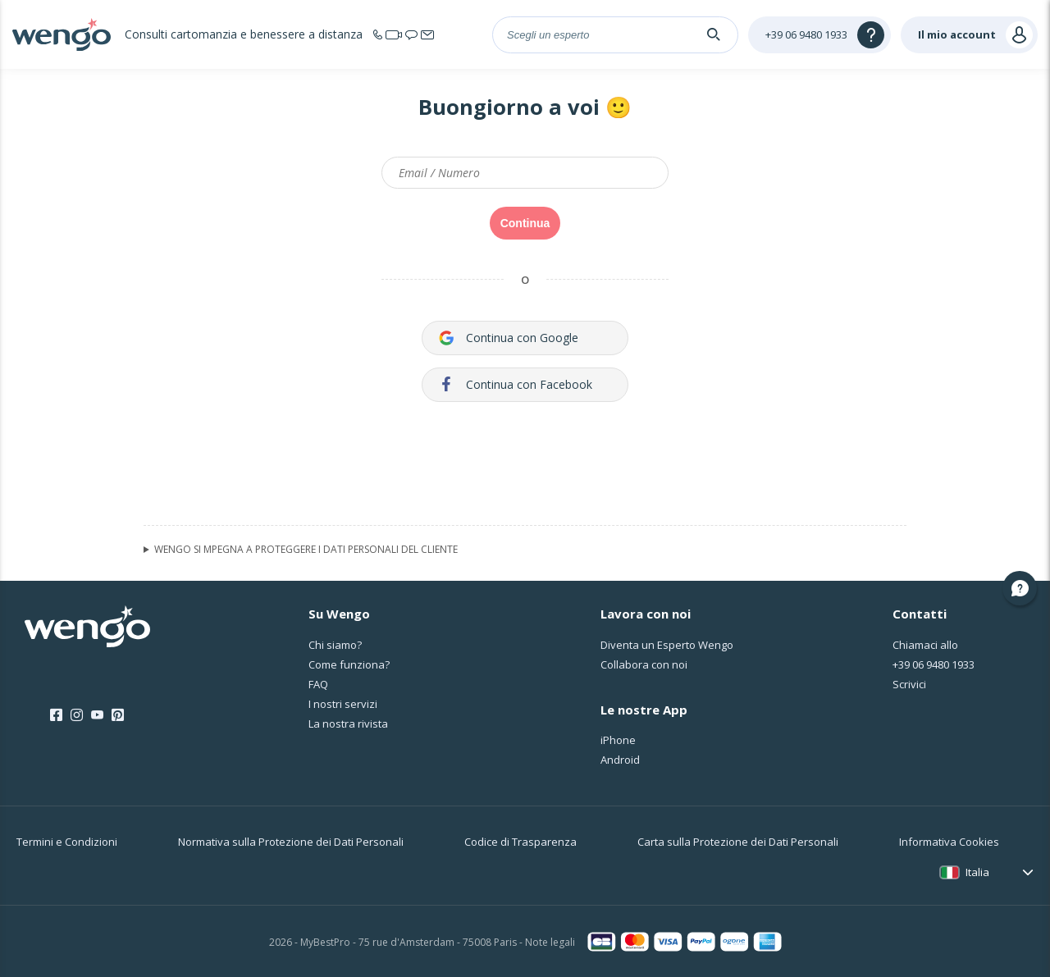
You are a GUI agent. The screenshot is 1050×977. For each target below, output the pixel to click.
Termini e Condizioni (66, 841)
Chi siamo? (335, 644)
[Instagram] (77, 715)
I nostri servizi (342, 703)
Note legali (550, 942)
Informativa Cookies (949, 841)
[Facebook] (56, 715)
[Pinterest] (118, 715)
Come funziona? (349, 664)
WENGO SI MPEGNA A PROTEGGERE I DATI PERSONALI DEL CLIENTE (306, 549)
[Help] (819, 34)
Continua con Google (508, 337)
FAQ (318, 684)
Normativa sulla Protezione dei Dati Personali (291, 841)
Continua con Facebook (515, 384)
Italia (977, 872)
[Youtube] (97, 715)
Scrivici (909, 684)
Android (620, 759)
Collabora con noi (643, 664)
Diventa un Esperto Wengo (666, 644)
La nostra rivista (348, 723)
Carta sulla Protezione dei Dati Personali (737, 841)
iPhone (618, 740)
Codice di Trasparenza (520, 841)
